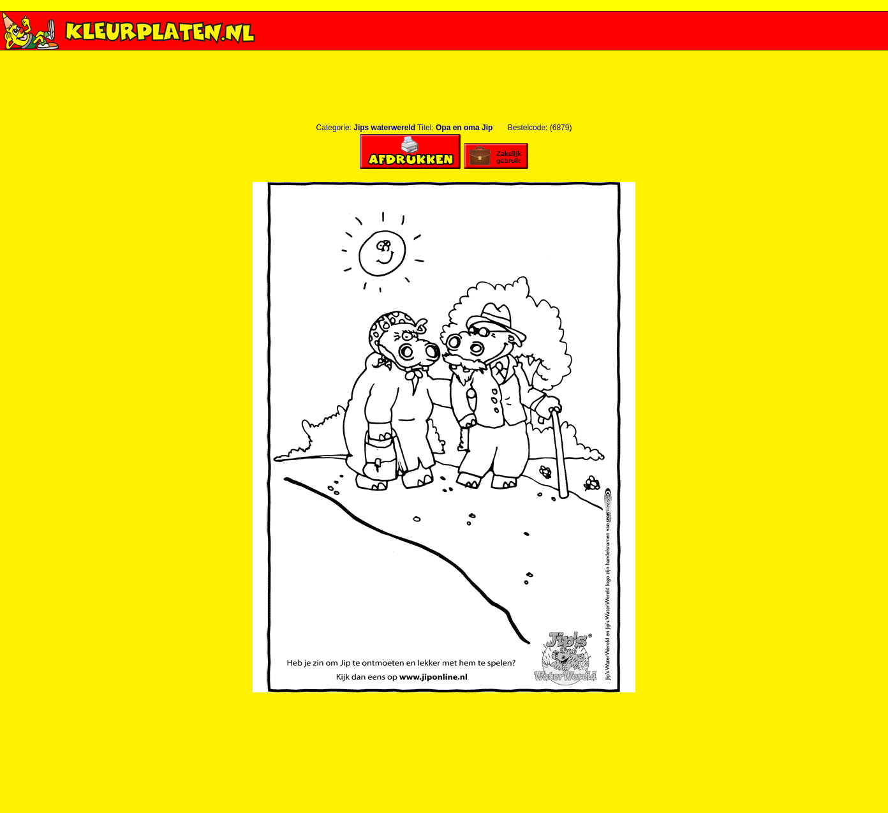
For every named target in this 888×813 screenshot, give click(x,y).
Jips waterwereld (384, 127)
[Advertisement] (444, 55)
